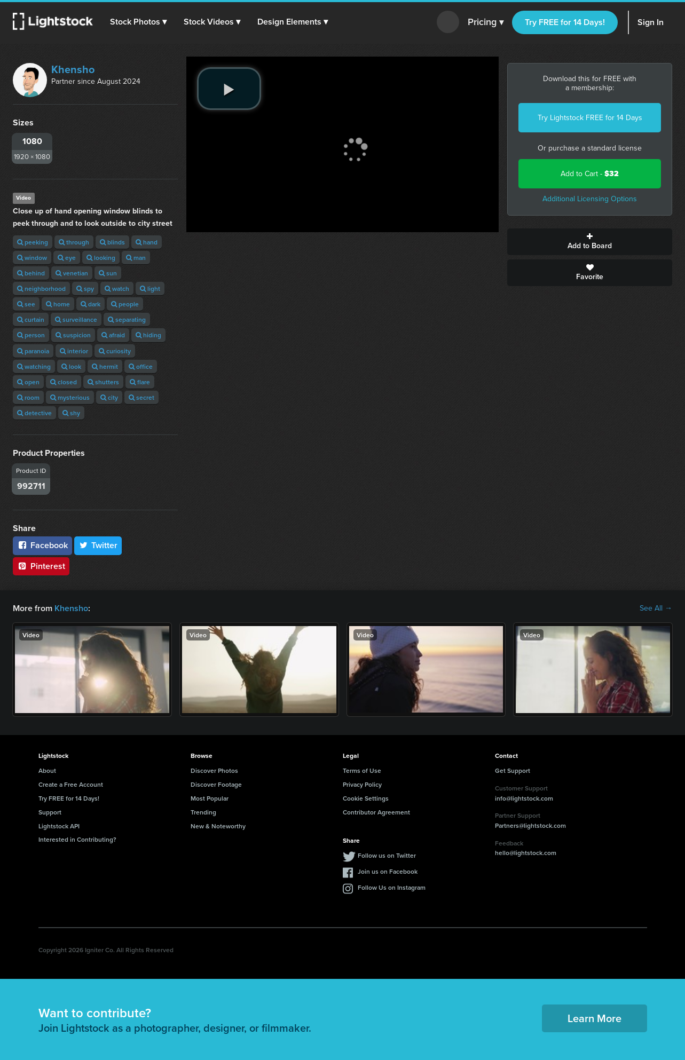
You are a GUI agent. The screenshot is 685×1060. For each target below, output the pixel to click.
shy (71, 412)
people (125, 303)
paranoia (33, 350)
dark (90, 303)
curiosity (115, 350)
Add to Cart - (590, 173)
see (26, 303)
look (71, 366)
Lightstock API (59, 825)
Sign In (650, 22)
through (74, 242)
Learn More (594, 1018)
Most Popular (210, 798)
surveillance (76, 319)
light (150, 288)
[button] (138, 22)
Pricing (485, 22)
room (28, 397)
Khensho (73, 69)
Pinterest (41, 566)
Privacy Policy (362, 784)
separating (127, 319)
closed (63, 381)
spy (85, 288)
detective (34, 412)
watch (117, 288)
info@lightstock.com (524, 798)
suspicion (73, 334)
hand (147, 242)
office (141, 366)
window (32, 257)
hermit (105, 366)
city (109, 397)
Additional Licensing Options (589, 198)
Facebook (42, 545)
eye (67, 257)
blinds (112, 242)
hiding (148, 334)
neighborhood (41, 288)
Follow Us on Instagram (392, 887)
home (58, 303)
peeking (32, 242)
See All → (656, 608)
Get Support (512, 770)
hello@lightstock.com (525, 852)
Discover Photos (214, 770)
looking (100, 257)
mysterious (70, 397)
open (28, 381)
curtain (30, 319)
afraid (113, 334)
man (136, 257)
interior (74, 350)
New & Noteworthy (218, 825)
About (47, 770)
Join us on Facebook (388, 871)
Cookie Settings (366, 798)
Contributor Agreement (376, 812)
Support (49, 812)
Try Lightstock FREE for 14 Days (590, 117)
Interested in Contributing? (77, 839)
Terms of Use (362, 770)
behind (31, 273)
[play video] (229, 88)
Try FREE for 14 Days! (565, 22)
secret (141, 397)
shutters (103, 381)
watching (34, 366)
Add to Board (589, 242)
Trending (203, 812)
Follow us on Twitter (387, 855)
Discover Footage (216, 784)
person (31, 334)
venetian (72, 273)
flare (140, 381)
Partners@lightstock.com (530, 825)
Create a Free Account (70, 784)
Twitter (98, 545)
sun (108, 273)
